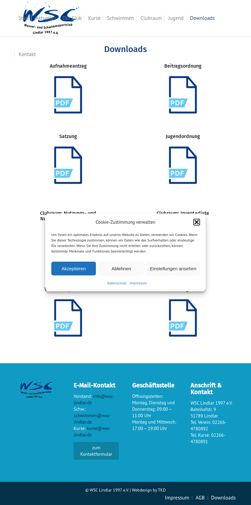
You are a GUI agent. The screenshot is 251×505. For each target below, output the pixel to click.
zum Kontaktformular (96, 451)
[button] (197, 222)
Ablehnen (121, 268)
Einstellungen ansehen (173, 268)
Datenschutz (116, 283)
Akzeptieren (73, 268)
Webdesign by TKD (149, 490)
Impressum (138, 283)
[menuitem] (23, 18)
